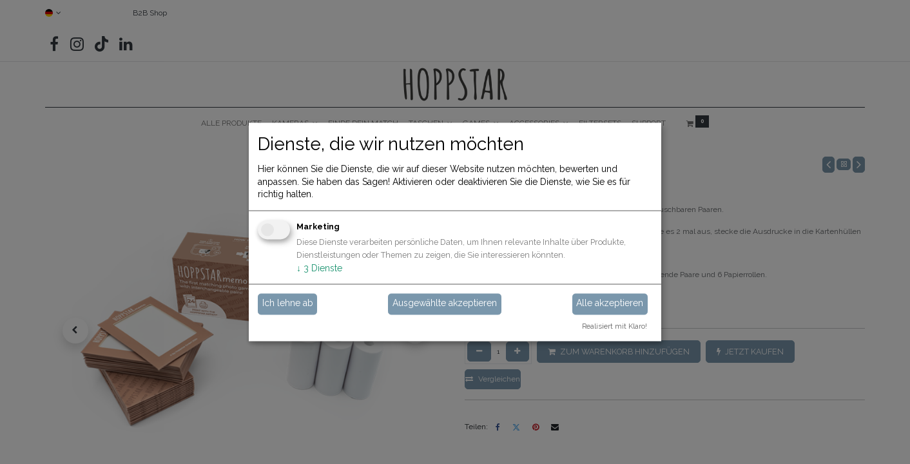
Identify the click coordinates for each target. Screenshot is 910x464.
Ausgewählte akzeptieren (444, 303)
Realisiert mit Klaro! (614, 326)
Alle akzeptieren (609, 303)
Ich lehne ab (287, 303)
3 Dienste (319, 268)
